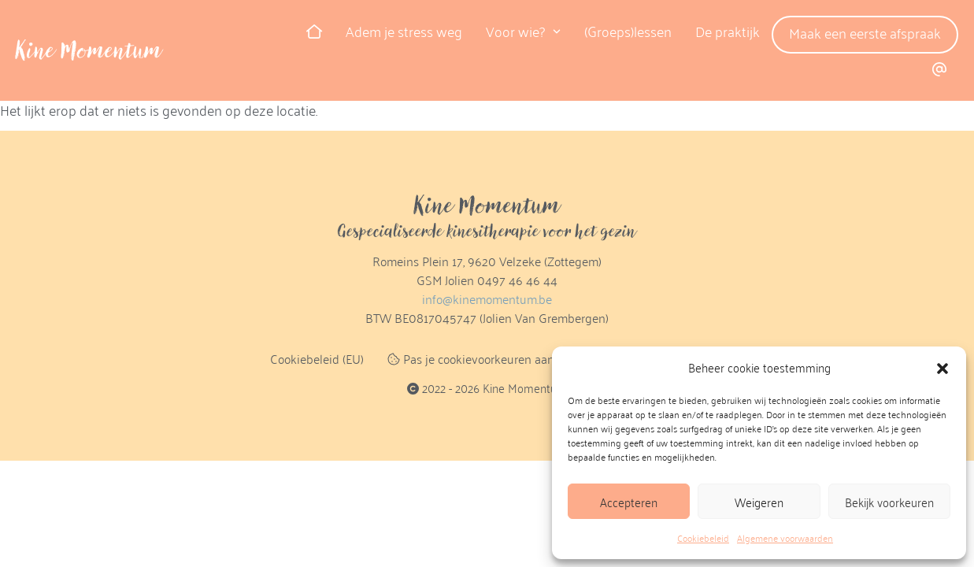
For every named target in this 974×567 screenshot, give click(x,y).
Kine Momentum (89, 50)
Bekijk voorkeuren (889, 502)
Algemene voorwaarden (785, 538)
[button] (942, 368)
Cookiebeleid (703, 538)
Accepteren (628, 502)
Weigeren (759, 502)
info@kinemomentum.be (487, 298)
